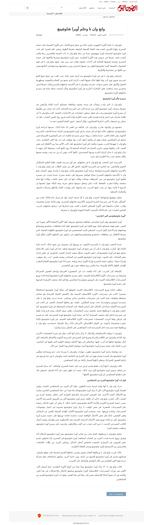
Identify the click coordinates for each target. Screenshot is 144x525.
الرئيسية (103, 8)
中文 (91, 1)
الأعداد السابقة (124, 1)
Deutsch (115, 1)
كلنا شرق (73, 8)
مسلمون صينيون (100, 17)
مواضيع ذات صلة (107, 494)
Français (104, 1)
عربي (109, 1)
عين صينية (92, 8)
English (97, 1)
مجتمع (83, 8)
